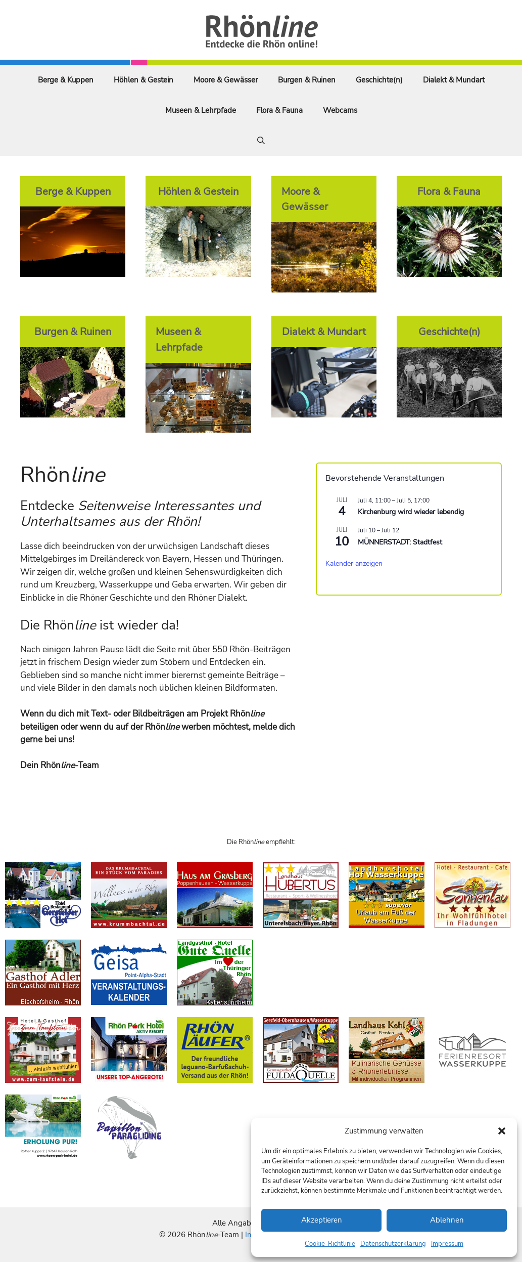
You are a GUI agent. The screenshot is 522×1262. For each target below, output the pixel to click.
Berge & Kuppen (65, 80)
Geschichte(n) (379, 80)
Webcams (340, 110)
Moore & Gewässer (226, 80)
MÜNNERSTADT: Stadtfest (400, 542)
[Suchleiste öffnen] (261, 140)
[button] (502, 1131)
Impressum (447, 1243)
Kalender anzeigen (354, 563)
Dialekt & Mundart (454, 80)
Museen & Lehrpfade (200, 110)
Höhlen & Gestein (143, 80)
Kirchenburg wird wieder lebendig (411, 512)
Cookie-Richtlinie (330, 1243)
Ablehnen (447, 1220)
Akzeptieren (321, 1220)
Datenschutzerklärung (393, 1243)
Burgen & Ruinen (307, 80)
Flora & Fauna (279, 110)
